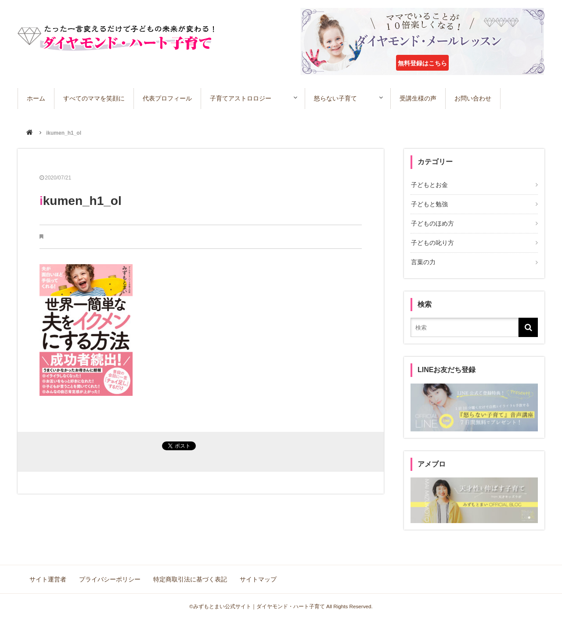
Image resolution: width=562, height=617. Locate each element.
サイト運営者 (48, 577)
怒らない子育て (337, 98)
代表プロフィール (167, 98)
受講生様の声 (421, 98)
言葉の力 (423, 261)
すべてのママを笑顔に (94, 98)
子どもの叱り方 (432, 241)
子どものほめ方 (432, 222)
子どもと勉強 (429, 204)
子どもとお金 (429, 184)
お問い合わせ (476, 98)
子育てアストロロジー (240, 98)
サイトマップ (257, 577)
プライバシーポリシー (109, 577)
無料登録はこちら (422, 63)
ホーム (36, 98)
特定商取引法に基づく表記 (190, 577)
